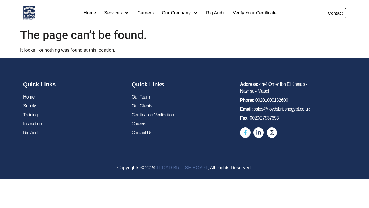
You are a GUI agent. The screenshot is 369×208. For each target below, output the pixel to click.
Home (90, 12)
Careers (145, 12)
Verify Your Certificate (255, 12)
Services (116, 13)
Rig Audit (215, 12)
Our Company (180, 13)
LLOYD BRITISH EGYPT (182, 167)
